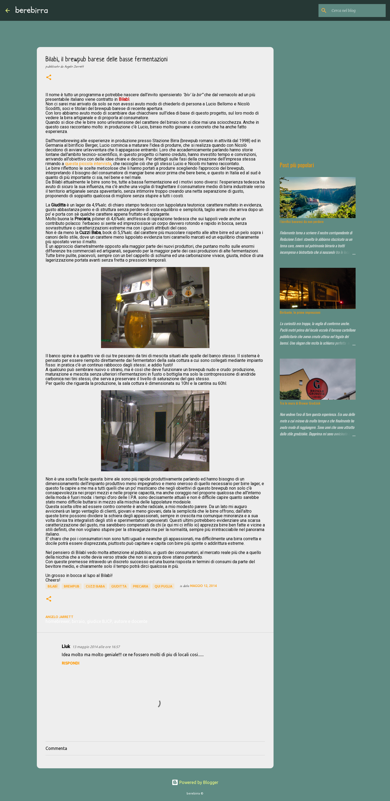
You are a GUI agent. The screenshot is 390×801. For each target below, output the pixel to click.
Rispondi (70, 663)
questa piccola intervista (88, 163)
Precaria (140, 586)
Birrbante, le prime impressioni (300, 312)
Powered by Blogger (195, 782)
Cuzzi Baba (95, 586)
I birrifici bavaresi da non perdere (302, 221)
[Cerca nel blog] (357, 10)
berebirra (31, 10)
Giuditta (118, 586)
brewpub (71, 586)
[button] (49, 78)
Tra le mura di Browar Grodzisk (300, 403)
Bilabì (52, 586)
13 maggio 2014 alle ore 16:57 (96, 647)
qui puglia (163, 586)
